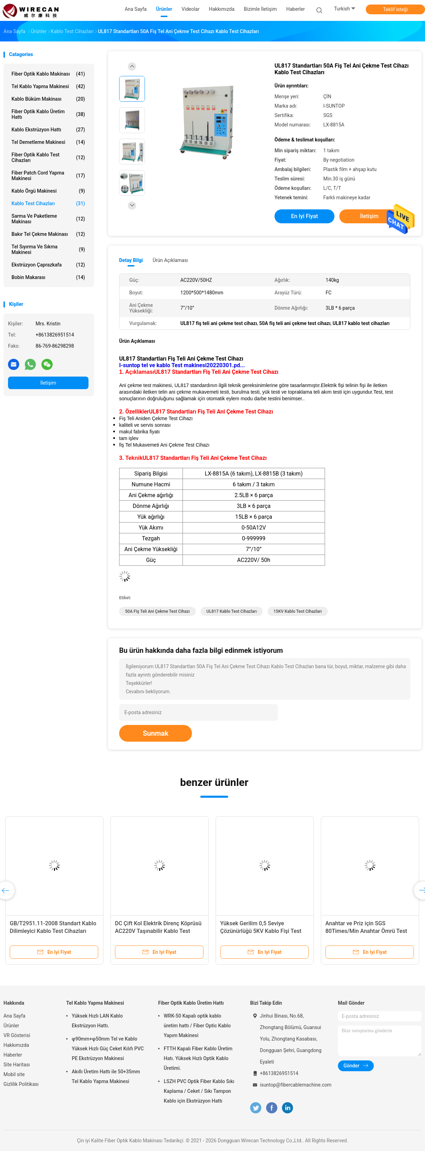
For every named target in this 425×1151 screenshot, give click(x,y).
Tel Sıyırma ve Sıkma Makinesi (48, 249)
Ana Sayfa (14, 1016)
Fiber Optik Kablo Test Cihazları (48, 157)
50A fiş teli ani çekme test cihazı (157, 611)
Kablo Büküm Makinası (48, 98)
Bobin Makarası (48, 277)
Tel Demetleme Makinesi (48, 142)
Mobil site (14, 1074)
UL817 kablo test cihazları (232, 611)
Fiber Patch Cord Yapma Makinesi (48, 175)
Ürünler (11, 1025)
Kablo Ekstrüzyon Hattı (48, 129)
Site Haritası (16, 1064)
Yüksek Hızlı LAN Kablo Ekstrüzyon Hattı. (97, 1020)
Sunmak (155, 733)
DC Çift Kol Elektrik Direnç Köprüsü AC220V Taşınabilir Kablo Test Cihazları (158, 931)
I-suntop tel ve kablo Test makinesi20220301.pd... (182, 365)
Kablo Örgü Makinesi (48, 190)
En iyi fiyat (304, 216)
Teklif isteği (395, 9)
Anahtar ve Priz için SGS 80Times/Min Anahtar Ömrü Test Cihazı (366, 931)
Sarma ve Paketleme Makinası (48, 218)
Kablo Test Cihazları (48, 203)
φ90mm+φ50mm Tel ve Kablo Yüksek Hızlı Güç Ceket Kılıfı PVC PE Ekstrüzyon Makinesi (108, 1048)
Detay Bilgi (131, 260)
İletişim (48, 383)
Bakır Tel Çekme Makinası (48, 234)
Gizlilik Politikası (21, 1084)
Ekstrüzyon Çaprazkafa (48, 264)
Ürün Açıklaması (170, 260)
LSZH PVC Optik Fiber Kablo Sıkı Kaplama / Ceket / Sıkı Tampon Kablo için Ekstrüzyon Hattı (199, 1091)
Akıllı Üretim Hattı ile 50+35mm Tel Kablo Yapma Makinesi (106, 1076)
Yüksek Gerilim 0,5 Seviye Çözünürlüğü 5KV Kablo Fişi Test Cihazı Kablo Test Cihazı (260, 931)
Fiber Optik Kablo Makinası (48, 73)
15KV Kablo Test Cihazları (297, 611)
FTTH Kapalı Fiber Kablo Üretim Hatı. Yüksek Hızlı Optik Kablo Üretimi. (198, 1058)
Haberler (12, 1055)
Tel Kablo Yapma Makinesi (48, 86)
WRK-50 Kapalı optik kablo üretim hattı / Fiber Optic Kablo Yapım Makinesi (197, 1025)
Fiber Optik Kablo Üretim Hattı (48, 114)
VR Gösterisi (16, 1035)
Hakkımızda (16, 1045)
